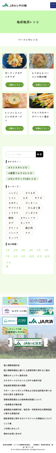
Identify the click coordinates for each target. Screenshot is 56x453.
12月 (47, 256)
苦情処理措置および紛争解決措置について (23, 399)
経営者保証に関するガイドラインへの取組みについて (28, 418)
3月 (23, 250)
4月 (31, 250)
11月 (39, 256)
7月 (8, 256)
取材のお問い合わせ (13, 433)
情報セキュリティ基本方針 (16, 375)
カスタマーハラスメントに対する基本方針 (23, 380)
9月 (23, 256)
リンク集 (8, 423)
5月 (39, 250)
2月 (16, 250)
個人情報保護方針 (12, 365)
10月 (31, 256)
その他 (8, 264)
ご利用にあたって (12, 428)
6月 (47, 250)
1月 (8, 250)
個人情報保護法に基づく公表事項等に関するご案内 (27, 370)
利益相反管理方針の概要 (15, 385)
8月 (16, 256)
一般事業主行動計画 (13, 404)
